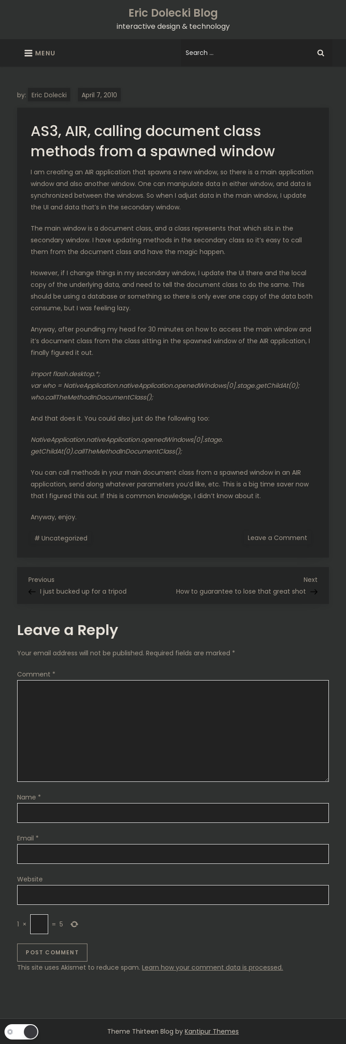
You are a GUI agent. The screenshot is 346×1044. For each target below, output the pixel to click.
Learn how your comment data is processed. (212, 967)
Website (30, 879)
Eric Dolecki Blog (173, 12)
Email (28, 838)
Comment (36, 674)
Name (29, 797)
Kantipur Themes (212, 1031)
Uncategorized (64, 538)
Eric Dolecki (49, 95)
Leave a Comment (279, 537)
